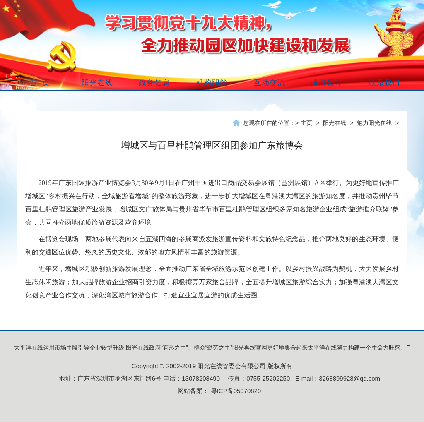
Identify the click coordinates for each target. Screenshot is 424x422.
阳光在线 (334, 123)
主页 (306, 123)
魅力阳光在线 (374, 123)
